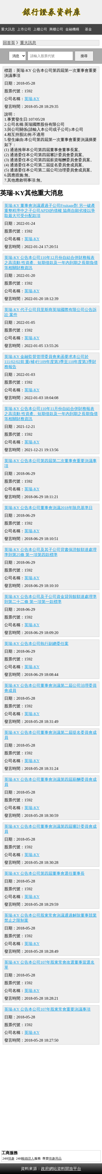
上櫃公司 (40, 29)
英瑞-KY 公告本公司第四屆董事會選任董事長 (44, 873)
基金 (88, 29)
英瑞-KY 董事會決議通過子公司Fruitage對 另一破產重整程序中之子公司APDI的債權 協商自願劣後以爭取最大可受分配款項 (49, 210)
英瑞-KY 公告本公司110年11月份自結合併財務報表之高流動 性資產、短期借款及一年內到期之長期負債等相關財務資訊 (51, 414)
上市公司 (24, 29)
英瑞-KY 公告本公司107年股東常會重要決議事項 (47, 1009)
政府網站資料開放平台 (61, 1169)
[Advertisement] (51, 1098)
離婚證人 (27, 1158)
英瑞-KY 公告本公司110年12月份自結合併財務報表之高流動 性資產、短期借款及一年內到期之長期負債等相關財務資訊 (51, 262)
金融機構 (72, 29)
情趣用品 (55, 1158)
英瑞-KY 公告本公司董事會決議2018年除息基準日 (48, 508)
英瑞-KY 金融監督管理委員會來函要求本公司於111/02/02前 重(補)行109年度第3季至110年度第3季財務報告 (50, 361)
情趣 (11, 1158)
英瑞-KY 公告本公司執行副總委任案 (36, 643)
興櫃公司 (56, 29)
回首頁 (9, 43)
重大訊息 (8, 29)
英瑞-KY (32, 99)
